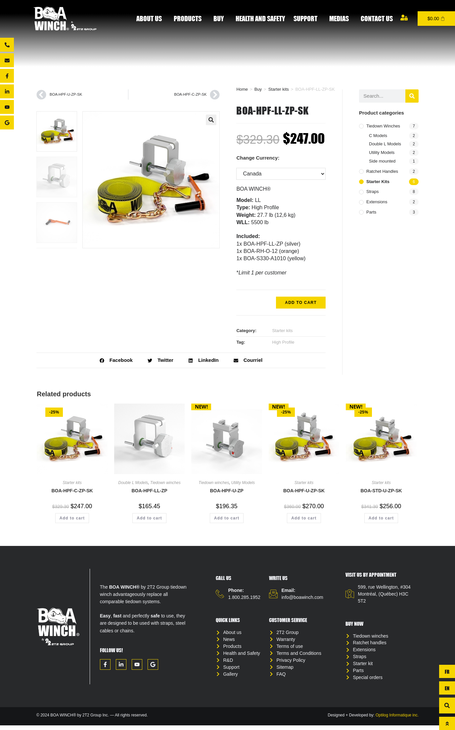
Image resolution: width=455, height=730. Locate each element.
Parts (371, 212)
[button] (211, 120)
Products (189, 18)
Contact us (377, 18)
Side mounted (382, 161)
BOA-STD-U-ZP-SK (381, 490)
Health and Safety (260, 18)
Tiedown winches (383, 125)
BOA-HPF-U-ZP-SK (304, 490)
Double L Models (385, 143)
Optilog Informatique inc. (397, 720)
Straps (372, 191)
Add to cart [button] (72, 518)
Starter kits (278, 89)
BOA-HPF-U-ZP (226, 490)
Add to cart (301, 302)
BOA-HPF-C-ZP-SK (72, 490)
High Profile (283, 342)
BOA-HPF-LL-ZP (149, 490)
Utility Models (381, 152)
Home (242, 89)
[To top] (447, 723)
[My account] (404, 17)
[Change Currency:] (281, 174)
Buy (220, 18)
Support (307, 18)
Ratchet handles (382, 171)
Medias (340, 18)
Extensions (376, 201)
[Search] (412, 96)
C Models (378, 135)
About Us (150, 18)
